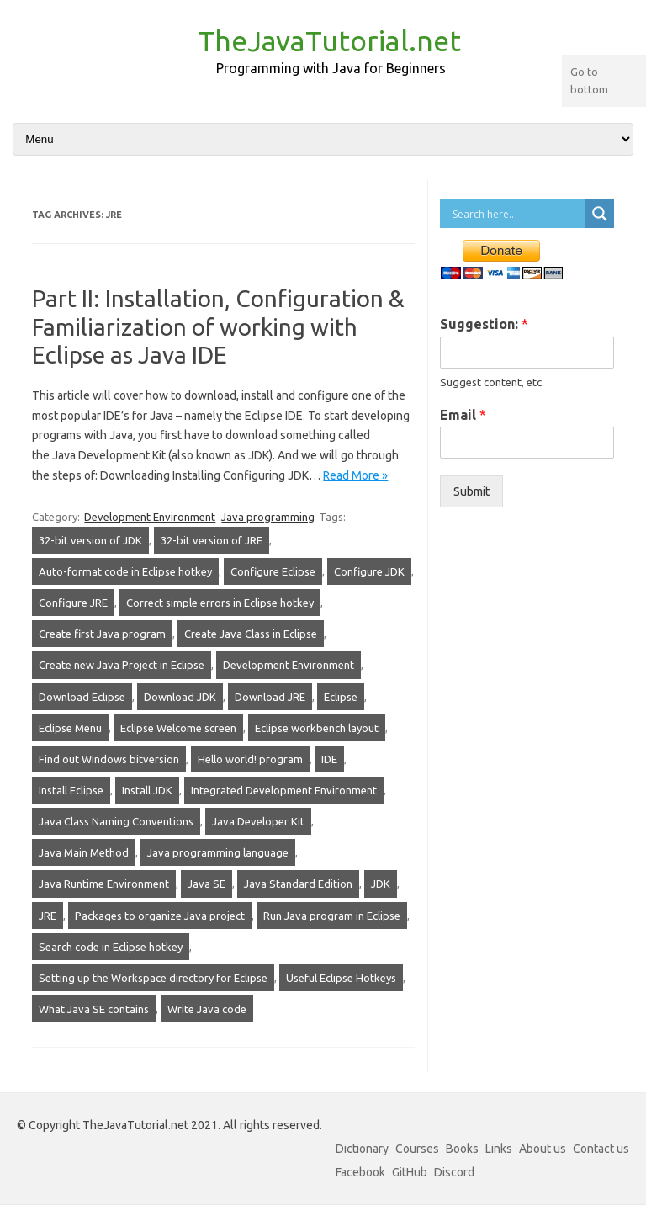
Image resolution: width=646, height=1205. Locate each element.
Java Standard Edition (298, 883)
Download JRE (270, 697)
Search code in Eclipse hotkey (111, 947)
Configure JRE (73, 602)
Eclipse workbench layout (317, 728)
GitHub (409, 1172)
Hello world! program (250, 759)
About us (542, 1148)
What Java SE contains (94, 1009)
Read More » (355, 475)
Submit (471, 491)
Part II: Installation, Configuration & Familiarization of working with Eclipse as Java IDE (218, 326)
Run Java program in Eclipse (331, 915)
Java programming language (218, 852)
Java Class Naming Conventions (116, 821)
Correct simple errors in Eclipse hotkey (220, 602)
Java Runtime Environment (104, 883)
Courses (417, 1148)
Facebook (360, 1172)
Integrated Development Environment (284, 790)
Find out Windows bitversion (109, 759)
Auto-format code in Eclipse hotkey (125, 571)
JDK (380, 883)
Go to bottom (589, 80)
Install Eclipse (71, 790)
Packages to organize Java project (160, 915)
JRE (47, 915)
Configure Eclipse (272, 571)
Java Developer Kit (258, 821)
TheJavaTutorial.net (329, 40)
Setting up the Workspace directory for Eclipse (153, 978)
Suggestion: (484, 324)
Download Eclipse (82, 697)
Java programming (268, 517)
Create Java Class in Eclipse (250, 634)
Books (462, 1148)
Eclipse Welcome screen (178, 728)
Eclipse (340, 697)
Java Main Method (84, 852)
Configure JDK (369, 571)
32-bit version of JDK (90, 540)
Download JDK (180, 697)
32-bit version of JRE (211, 540)
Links (498, 1148)
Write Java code (206, 1009)
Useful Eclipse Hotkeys (341, 978)
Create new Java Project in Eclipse (121, 665)
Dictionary (362, 1148)
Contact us (601, 1148)
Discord (454, 1172)
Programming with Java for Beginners (331, 68)
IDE (329, 759)
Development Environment (149, 517)
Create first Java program (102, 634)
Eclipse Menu (70, 728)
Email (463, 414)
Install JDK (147, 790)
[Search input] (517, 213)
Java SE (206, 883)
